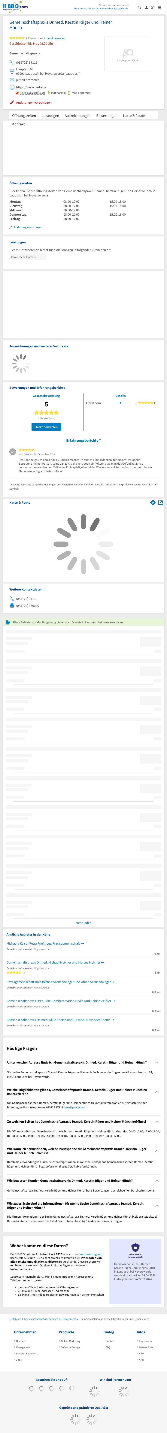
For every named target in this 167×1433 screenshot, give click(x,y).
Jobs (19, 1359)
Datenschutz (146, 1347)
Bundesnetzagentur (91, 1254)
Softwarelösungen (71, 1347)
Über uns (21, 1341)
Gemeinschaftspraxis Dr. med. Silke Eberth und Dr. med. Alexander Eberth (58, 1020)
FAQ (108, 1347)
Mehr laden (84, 923)
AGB (141, 1353)
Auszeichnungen (78, 115)
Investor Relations (26, 1353)
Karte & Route (134, 115)
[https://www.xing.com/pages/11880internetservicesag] (61, 1389)
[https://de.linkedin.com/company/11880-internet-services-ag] (72, 1389)
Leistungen (50, 115)
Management (23, 1347)
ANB (141, 1359)
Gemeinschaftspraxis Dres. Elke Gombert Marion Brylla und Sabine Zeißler (59, 1001)
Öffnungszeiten (24, 115)
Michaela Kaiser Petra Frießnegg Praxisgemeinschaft (43, 943)
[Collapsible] (157, 1062)
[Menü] (161, 7)
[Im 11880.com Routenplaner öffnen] (153, 501)
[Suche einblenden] (141, 7)
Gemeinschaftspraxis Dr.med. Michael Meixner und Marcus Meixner (53, 962)
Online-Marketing (70, 1341)
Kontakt (18, 124)
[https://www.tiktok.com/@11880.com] (41, 1389)
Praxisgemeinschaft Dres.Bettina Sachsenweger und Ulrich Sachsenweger (59, 982)
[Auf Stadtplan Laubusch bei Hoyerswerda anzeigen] (160, 502)
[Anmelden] (147, 7)
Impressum (145, 1341)
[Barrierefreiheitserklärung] (154, 7)
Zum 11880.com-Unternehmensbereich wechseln (101, 8)
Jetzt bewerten (46, 427)
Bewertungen (106, 115)
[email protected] (75, 1107)
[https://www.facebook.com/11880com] (31, 1389)
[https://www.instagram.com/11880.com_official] (51, 1389)
